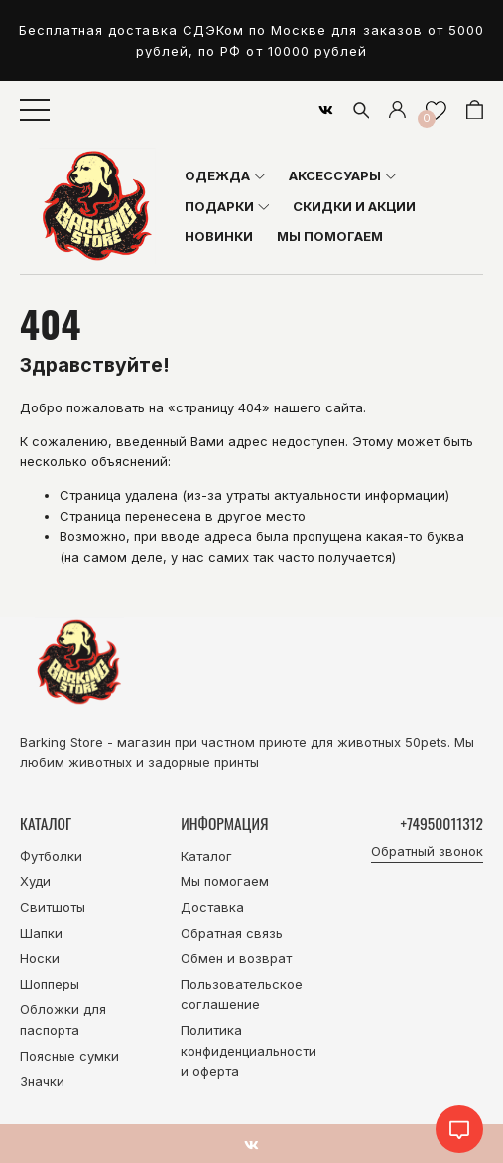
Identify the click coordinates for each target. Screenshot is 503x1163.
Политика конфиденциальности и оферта (248, 1051)
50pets (426, 742)
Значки (42, 1081)
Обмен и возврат (236, 958)
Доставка (212, 907)
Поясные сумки (69, 1056)
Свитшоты (52, 907)
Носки (40, 958)
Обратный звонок (427, 851)
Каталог (206, 856)
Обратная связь (232, 933)
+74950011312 (442, 823)
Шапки (41, 933)
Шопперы (49, 983)
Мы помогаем (225, 881)
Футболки (51, 856)
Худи (35, 881)
